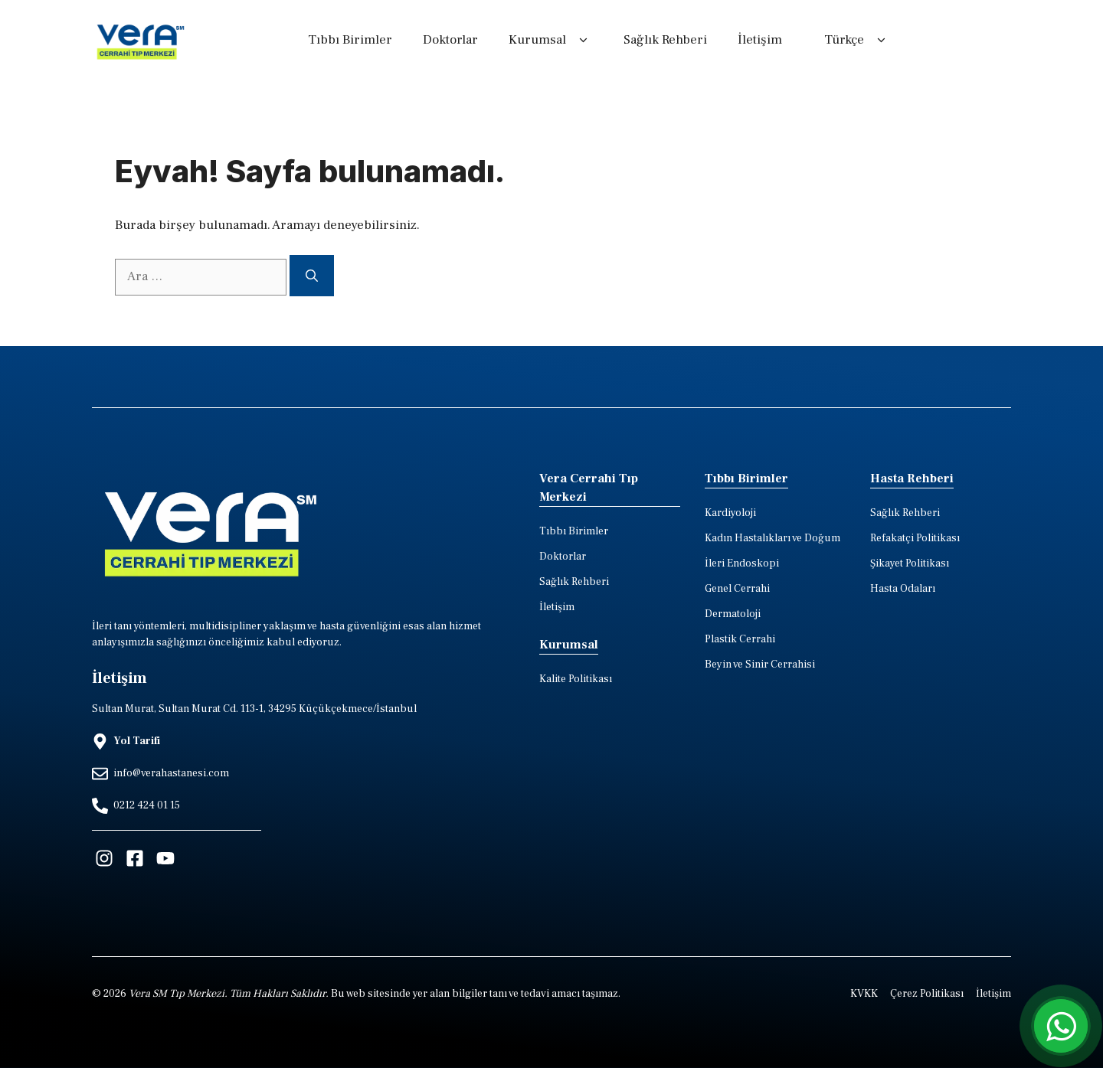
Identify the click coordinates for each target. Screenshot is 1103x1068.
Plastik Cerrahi (740, 639)
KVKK (864, 994)
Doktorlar (450, 39)
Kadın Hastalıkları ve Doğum (772, 538)
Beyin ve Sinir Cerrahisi (760, 664)
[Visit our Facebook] (135, 858)
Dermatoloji (733, 614)
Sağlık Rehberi (665, 39)
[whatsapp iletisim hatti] (1061, 1026)
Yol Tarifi (136, 741)
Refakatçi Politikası (915, 538)
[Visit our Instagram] (104, 858)
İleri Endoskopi (742, 563)
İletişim (760, 39)
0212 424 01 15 (146, 805)
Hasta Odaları (902, 589)
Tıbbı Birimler (350, 39)
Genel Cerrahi (737, 589)
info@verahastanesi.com (171, 773)
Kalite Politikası (575, 679)
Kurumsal (551, 41)
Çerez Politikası (927, 994)
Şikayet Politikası (909, 563)
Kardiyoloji (730, 513)
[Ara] (312, 275)
